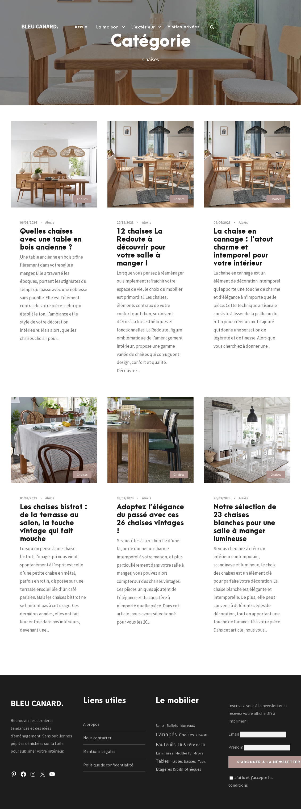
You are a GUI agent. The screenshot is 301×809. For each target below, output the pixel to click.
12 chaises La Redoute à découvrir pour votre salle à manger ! (141, 247)
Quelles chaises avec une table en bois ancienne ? (51, 239)
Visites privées (184, 26)
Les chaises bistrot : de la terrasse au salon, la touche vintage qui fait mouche (53, 523)
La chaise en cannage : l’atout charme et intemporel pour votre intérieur (243, 247)
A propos (91, 724)
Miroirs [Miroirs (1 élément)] (198, 753)
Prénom (235, 747)
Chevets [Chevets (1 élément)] (201, 735)
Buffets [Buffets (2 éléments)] (172, 725)
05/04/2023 (28, 498)
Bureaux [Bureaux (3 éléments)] (187, 725)
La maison (107, 27)
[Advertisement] (150, 86)
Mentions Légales (99, 751)
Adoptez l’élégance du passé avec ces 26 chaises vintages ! (150, 519)
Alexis (49, 222)
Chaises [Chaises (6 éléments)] (186, 735)
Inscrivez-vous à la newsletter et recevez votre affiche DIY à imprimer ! (257, 713)
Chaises (82, 199)
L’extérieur (143, 27)
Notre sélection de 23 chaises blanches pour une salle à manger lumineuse (245, 523)
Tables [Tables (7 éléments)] (162, 761)
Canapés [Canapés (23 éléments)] (166, 734)
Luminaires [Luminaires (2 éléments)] (164, 753)
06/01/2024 (28, 222)
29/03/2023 (222, 498)
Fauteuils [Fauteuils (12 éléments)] (165, 744)
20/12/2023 (125, 222)
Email (257, 734)
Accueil (82, 26)
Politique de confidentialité (108, 764)
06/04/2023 (222, 222)
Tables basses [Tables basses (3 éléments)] (183, 761)
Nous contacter (97, 737)
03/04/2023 (125, 498)
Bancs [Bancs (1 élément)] (160, 725)
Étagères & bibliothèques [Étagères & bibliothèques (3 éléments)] (178, 769)
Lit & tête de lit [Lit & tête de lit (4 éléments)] (192, 744)
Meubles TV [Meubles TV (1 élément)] (183, 753)
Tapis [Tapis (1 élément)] (202, 761)
